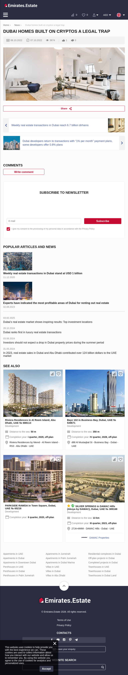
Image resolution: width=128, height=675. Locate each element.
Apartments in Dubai (13, 558)
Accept (46, 668)
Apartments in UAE (13, 554)
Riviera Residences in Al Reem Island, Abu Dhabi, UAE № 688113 (30, 421)
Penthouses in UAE (13, 566)
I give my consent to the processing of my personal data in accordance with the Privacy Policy (53, 229)
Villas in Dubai (53, 571)
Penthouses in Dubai (14, 571)
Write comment (23, 172)
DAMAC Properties (99, 537)
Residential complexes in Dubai (104, 554)
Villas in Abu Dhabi (55, 575)
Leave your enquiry (65, 649)
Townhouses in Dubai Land (102, 575)
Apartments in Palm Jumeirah (61, 558)
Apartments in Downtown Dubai (19, 562)
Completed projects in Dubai (103, 562)
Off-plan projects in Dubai (101, 558)
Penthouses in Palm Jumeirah (18, 575)
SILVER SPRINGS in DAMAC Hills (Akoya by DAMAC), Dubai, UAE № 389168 (92, 507)
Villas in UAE (52, 566)
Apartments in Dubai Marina (60, 562)
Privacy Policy (64, 625)
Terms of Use (64, 620)
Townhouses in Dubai (99, 571)
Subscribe (102, 221)
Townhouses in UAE (98, 566)
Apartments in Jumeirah (58, 554)
